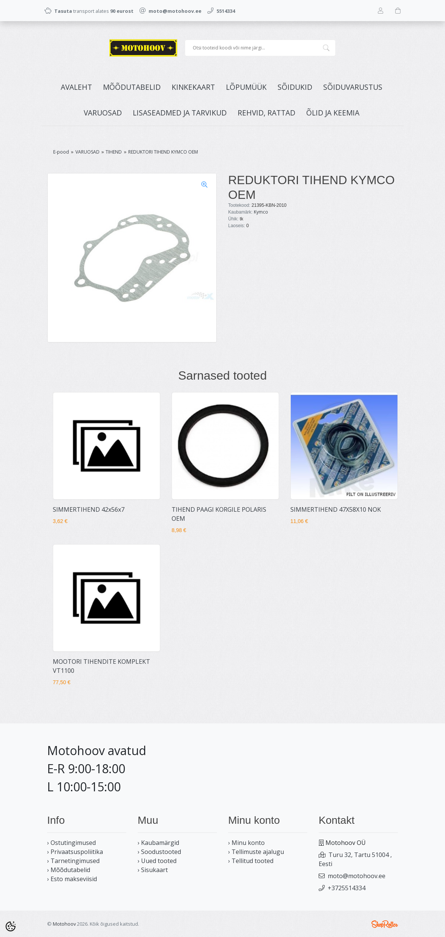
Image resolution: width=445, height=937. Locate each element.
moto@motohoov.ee (356, 876)
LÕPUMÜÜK (246, 87)
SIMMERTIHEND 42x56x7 (88, 509)
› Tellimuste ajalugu (256, 852)
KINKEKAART (193, 87)
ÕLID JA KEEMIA (332, 113)
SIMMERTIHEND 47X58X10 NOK (335, 509)
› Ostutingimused (71, 843)
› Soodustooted (159, 852)
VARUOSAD (103, 113)
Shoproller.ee (384, 924)
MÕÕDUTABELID (132, 87)
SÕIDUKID (295, 87)
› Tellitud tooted (250, 861)
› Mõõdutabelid (68, 870)
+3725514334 (346, 888)
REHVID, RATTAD (266, 113)
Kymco (261, 212)
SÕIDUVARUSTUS (352, 87)
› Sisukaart (153, 870)
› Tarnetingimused (73, 861)
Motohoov (64, 923)
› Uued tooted (157, 861)
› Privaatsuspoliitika (75, 852)
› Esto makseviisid (72, 879)
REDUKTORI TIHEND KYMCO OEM (163, 152)
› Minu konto (246, 843)
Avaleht (76, 87)
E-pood (61, 152)
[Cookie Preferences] (10, 926)
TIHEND (114, 152)
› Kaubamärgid (158, 843)
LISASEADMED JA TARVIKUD (180, 113)
